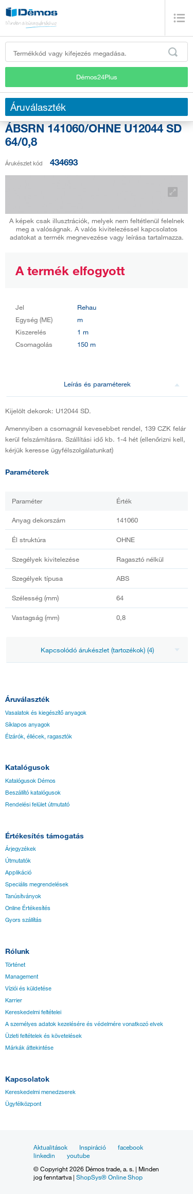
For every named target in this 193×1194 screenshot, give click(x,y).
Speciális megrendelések (36, 884)
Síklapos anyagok (27, 724)
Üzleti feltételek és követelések (43, 1035)
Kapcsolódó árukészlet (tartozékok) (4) (110, 650)
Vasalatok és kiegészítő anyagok (45, 712)
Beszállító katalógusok (33, 792)
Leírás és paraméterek (122, 384)
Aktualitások (50, 1147)
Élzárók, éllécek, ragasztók (38, 736)
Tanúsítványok (23, 896)
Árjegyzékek (20, 848)
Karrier (13, 1000)
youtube (78, 1155)
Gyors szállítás (23, 919)
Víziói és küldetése (28, 988)
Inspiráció (92, 1147)
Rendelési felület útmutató (37, 804)
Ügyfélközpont (23, 1103)
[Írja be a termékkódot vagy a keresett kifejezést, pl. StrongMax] (96, 51)
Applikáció (18, 872)
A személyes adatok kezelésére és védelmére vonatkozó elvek (84, 1024)
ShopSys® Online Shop (109, 1177)
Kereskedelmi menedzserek (40, 1092)
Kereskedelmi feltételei (33, 1012)
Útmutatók (18, 860)
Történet (15, 964)
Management (21, 976)
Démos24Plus (96, 77)
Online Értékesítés (27, 908)
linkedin (44, 1155)
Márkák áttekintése (29, 1047)
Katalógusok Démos (30, 780)
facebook (130, 1147)
